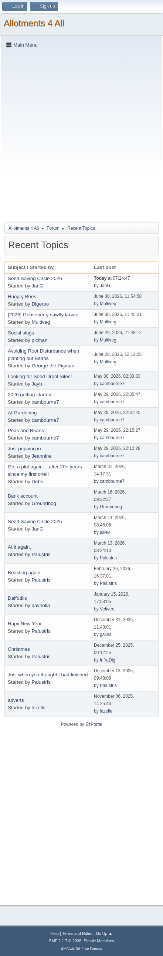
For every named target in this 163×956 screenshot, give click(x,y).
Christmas (19, 649)
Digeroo (40, 304)
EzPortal (93, 724)
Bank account (23, 496)
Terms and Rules (77, 933)
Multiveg (108, 303)
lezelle (38, 707)
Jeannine (41, 456)
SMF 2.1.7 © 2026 (65, 941)
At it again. (19, 547)
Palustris (40, 554)
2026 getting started (29, 394)
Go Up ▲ (104, 933)
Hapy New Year (25, 623)
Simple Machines (99, 941)
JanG (37, 286)
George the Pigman (52, 365)
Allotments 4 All (34, 23)
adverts (16, 700)
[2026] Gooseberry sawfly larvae (43, 314)
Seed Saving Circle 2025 (35, 521)
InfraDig (107, 660)
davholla (40, 605)
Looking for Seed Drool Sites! (40, 376)
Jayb (36, 384)
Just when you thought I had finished (48, 674)
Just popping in (24, 448)
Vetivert (107, 609)
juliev (105, 532)
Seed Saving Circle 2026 (35, 278)
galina (106, 634)
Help (55, 933)
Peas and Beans (26, 430)
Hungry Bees (22, 296)
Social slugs (21, 333)
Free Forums (91, 948)
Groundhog (43, 503)
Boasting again (24, 572)
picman (39, 340)
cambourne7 (112, 383)
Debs (37, 481)
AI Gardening (22, 412)
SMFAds (68, 948)
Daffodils (17, 598)
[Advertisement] (81, 134)
